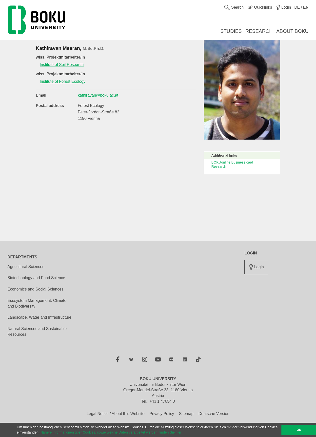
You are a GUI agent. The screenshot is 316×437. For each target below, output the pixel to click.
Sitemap (186, 414)
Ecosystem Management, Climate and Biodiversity (36, 303)
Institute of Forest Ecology (62, 81)
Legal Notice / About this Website (116, 414)
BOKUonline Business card (232, 162)
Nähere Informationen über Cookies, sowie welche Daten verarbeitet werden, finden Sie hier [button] (110, 432)
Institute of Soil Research (62, 64)
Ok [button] (299, 430)
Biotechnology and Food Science (36, 278)
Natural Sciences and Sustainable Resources (37, 331)
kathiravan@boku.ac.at (98, 95)
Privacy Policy (161, 414)
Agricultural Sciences (25, 267)
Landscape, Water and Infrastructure (39, 317)
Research (218, 166)
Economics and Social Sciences (35, 289)
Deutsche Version (213, 414)
